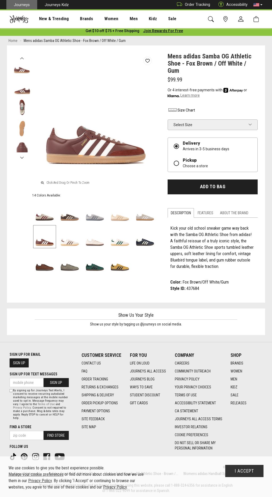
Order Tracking (192, 4)
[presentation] (49, 19)
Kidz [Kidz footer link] (234, 387)
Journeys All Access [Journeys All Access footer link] (148, 371)
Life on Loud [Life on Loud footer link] (140, 363)
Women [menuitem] (100, 18)
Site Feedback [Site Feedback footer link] (93, 419)
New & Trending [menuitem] (49, 18)
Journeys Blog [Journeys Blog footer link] (142, 379)
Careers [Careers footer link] (182, 363)
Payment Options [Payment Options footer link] (96, 411)
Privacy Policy (22, 407)
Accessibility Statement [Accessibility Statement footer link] (195, 403)
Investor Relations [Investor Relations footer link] (191, 427)
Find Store (56, 435)
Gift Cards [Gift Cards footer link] (139, 403)
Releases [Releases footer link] (238, 403)
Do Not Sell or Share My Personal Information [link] (195, 446)
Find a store (20, 427)
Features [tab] (205, 214)
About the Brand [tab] (234, 214)
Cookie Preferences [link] (191, 435)
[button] (258, 5)
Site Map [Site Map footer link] (89, 427)
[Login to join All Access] (112, 32)
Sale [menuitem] (154, 18)
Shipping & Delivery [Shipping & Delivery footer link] (98, 395)
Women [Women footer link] (236, 371)
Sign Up (19, 363)
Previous (22, 58)
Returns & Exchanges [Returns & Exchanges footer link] (100, 387)
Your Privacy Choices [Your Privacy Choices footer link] (193, 387)
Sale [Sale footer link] (235, 395)
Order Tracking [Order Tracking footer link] (95, 379)
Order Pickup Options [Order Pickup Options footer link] (100, 403)
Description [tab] (181, 214)
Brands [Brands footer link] (237, 363)
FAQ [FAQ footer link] (84, 371)
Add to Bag (212, 187)
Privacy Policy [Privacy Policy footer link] (187, 379)
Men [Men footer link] (234, 379)
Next (22, 157)
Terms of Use (46, 404)
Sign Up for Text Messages (33, 374)
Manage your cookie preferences (35, 474)
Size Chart (181, 111)
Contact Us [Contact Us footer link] (91, 363)
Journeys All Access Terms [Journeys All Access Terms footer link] (198, 419)
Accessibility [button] (232, 4)
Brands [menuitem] (78, 18)
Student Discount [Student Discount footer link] (145, 395)
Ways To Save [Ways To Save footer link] (141, 387)
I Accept (244, 471)
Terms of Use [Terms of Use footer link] (186, 395)
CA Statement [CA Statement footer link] (186, 411)
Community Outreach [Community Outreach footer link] (193, 371)
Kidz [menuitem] (137, 18)
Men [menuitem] (120, 18)
